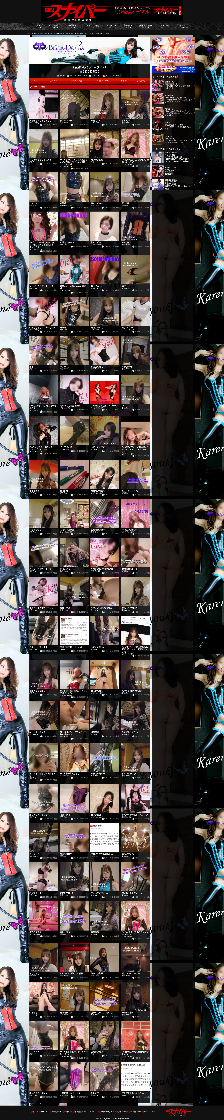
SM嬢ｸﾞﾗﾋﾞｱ (74, 26)
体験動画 (128, 26)
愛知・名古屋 (44, 33)
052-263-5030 (89, 71)
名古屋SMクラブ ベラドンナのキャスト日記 (93, 33)
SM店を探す (55, 26)
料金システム (103, 81)
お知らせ (68, 1112)
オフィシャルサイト (112, 76)
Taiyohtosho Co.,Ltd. (110, 1119)
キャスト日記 (92, 26)
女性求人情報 (145, 26)
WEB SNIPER (149, 1112)
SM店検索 (45, 1112)
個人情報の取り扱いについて (86, 1112)
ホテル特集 (163, 26)
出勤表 (124, 81)
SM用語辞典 (57, 1112)
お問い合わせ (122, 1112)
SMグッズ (112, 26)
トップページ (32, 33)
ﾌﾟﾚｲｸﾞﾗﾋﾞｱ (181, 26)
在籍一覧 (54, 81)
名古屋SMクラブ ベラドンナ (63, 33)
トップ (39, 26)
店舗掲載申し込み (107, 1112)
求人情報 (141, 81)
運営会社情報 (136, 1112)
